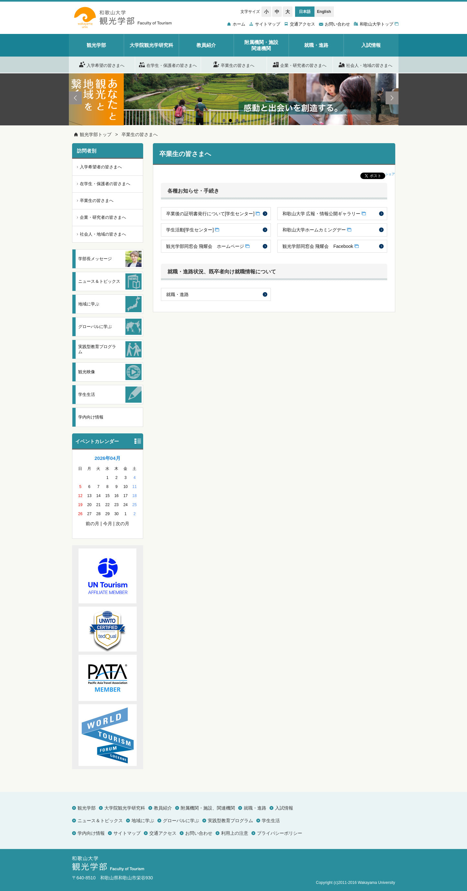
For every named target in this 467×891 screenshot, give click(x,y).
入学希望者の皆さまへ (101, 166)
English (324, 11)
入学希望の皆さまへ (101, 64)
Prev (75, 97)
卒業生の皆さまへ (233, 64)
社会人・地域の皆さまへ (365, 64)
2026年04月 (107, 458)
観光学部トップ (95, 134)
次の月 (122, 523)
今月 (107, 523)
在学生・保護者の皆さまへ (168, 64)
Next (392, 97)
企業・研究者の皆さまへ (299, 64)
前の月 (92, 523)
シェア (390, 174)
